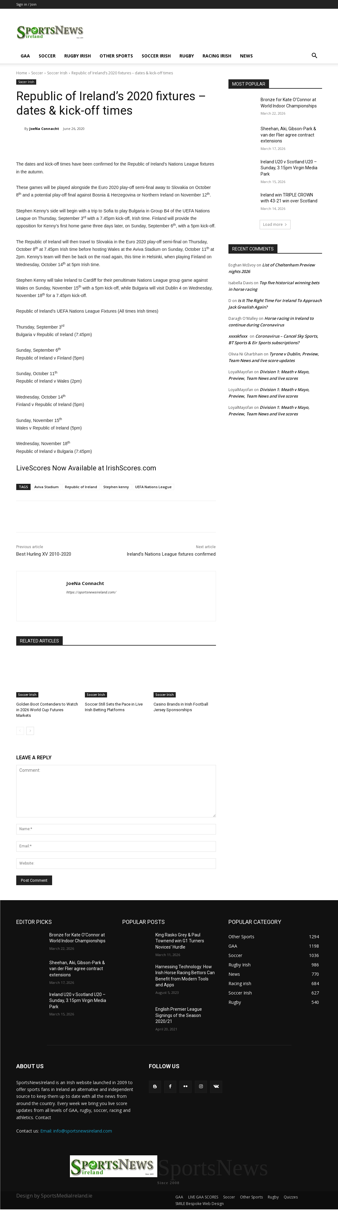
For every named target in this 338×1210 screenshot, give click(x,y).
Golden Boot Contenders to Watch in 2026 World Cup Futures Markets (47, 710)
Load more (275, 224)
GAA (25, 56)
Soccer (47, 56)
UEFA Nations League (153, 486)
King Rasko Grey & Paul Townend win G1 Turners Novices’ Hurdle (179, 941)
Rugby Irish (77, 56)
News (246, 56)
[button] (314, 56)
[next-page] (30, 731)
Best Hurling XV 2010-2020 (43, 554)
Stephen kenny (116, 486)
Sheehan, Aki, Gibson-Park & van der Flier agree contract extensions (288, 134)
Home (21, 73)
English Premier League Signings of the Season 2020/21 (178, 1015)
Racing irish (217, 56)
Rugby (186, 56)
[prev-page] (20, 731)
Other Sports (116, 56)
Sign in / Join (26, 4)
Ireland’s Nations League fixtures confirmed (171, 554)
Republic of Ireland (81, 486)
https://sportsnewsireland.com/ (91, 592)
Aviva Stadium (46, 486)
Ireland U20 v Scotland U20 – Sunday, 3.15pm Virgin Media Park (289, 167)
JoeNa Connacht (44, 128)
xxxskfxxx (237, 336)
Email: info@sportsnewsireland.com (76, 1131)
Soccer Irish (156, 56)
